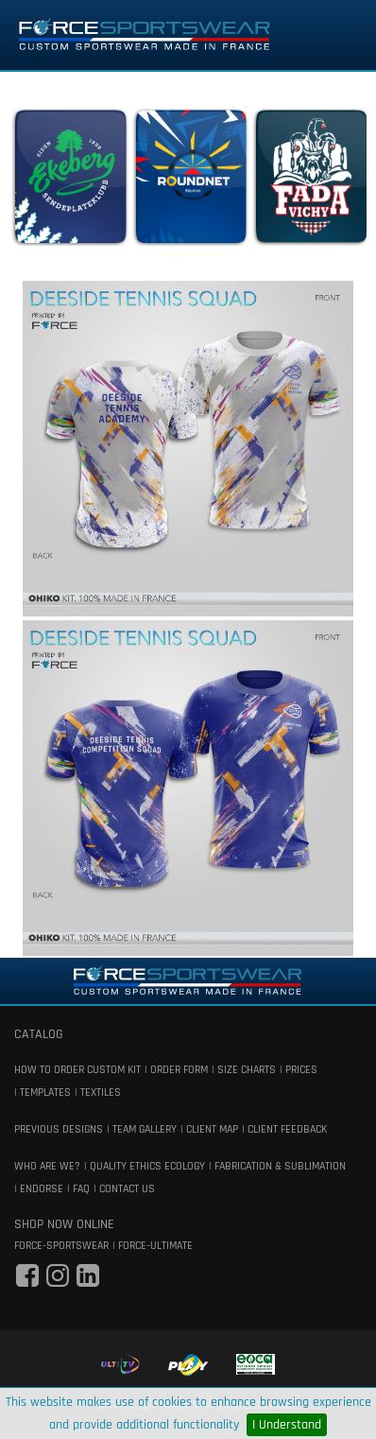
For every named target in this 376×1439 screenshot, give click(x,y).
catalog (38, 1034)
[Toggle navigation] (335, 35)
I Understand (286, 1424)
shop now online (64, 1224)
